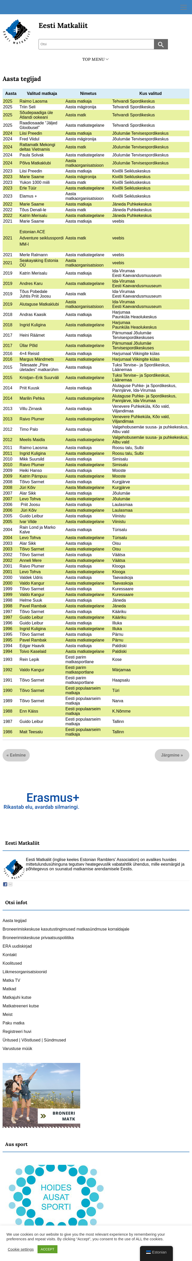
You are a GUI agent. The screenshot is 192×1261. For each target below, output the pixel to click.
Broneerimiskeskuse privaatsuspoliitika (38, 937)
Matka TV (11, 980)
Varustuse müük (17, 1048)
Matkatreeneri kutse (21, 1006)
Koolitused (12, 963)
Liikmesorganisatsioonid (25, 972)
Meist (7, 1014)
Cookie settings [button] (21, 1249)
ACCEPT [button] (47, 1249)
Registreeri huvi (17, 1031)
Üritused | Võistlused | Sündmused (34, 1040)
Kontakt (10, 955)
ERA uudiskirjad (17, 946)
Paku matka (13, 1023)
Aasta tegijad (22, 79)
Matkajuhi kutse (17, 997)
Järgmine (170, 755)
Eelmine (18, 755)
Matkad (9, 989)
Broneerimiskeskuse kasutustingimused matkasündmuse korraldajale (66, 929)
